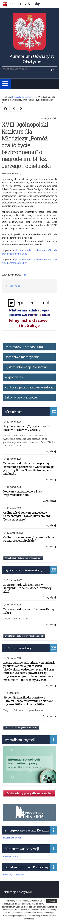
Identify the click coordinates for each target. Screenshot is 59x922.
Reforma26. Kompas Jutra (23, 347)
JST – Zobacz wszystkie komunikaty (21, 727)
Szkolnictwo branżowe (20, 397)
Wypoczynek (13, 377)
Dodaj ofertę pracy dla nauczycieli (29, 793)
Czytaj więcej (49, 451)
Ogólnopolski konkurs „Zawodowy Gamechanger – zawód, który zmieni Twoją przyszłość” (26, 516)
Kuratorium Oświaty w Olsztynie (31, 59)
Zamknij (52, 901)
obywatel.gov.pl (10, 856)
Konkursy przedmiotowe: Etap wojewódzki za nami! (22, 493)
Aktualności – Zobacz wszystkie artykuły (23, 558)
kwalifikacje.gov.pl (12, 837)
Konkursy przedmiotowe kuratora (28, 387)
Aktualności (31, 97)
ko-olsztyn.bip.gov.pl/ (13, 874)
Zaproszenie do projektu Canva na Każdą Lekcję (28, 611)
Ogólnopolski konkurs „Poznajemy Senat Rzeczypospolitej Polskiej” (29, 539)
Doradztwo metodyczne (21, 357)
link (24, 274)
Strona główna (18, 97)
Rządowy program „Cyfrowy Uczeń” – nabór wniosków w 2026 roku (27, 428)
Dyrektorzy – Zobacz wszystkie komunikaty (24, 636)
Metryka (14, 286)
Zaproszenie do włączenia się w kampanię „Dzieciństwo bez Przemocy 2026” (27, 588)
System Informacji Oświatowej (26, 367)
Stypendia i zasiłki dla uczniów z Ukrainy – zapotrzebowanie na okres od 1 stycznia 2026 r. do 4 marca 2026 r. (29, 700)
